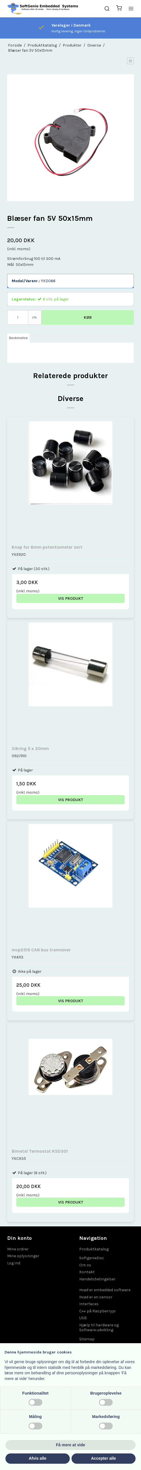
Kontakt (87, 1272)
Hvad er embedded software (104, 1289)
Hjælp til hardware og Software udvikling (99, 1328)
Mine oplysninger (23, 1256)
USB (83, 1317)
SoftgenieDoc (91, 1258)
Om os (85, 1265)
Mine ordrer (18, 1249)
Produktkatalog (94, 1249)
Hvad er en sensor (95, 1297)
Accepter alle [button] (103, 1458)
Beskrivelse (18, 338)
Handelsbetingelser (97, 1279)
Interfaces (89, 1303)
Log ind (13, 1263)
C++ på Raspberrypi (97, 1311)
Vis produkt (70, 598)
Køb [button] (88, 317)
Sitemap (87, 1339)
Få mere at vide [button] (70, 1445)
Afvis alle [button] (37, 1458)
